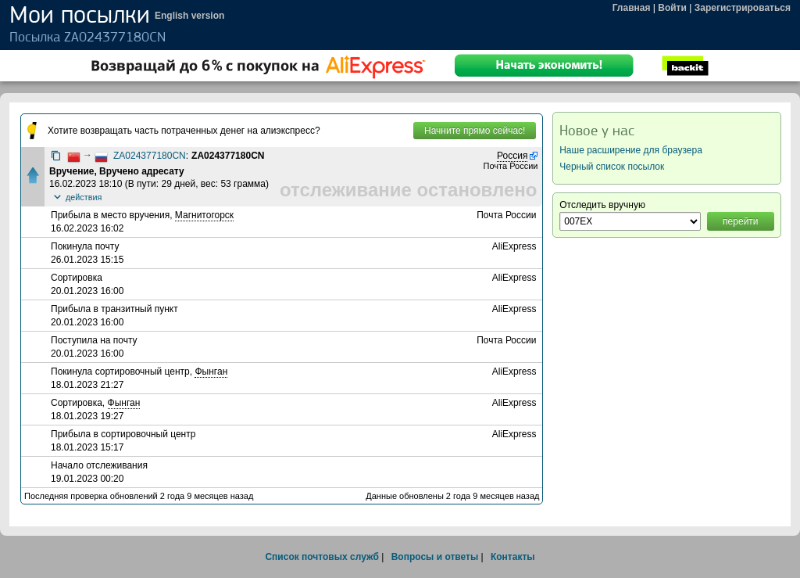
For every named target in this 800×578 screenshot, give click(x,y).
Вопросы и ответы (434, 556)
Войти (672, 7)
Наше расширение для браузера (630, 150)
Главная (631, 7)
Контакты (513, 556)
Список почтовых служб (321, 556)
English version (189, 15)
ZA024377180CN (149, 155)
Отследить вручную (602, 204)
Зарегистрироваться (743, 7)
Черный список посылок (611, 166)
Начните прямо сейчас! (474, 130)
